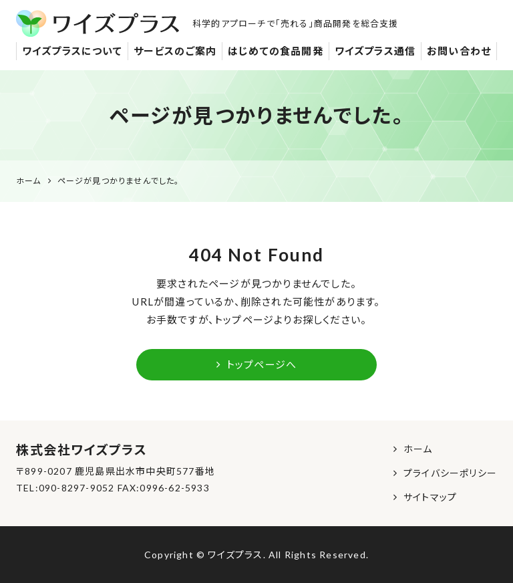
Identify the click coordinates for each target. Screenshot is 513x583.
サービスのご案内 (175, 51)
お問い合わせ (459, 51)
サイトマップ (430, 497)
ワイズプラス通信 (375, 51)
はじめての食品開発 (275, 51)
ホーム (418, 449)
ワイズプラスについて (72, 51)
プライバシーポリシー (450, 473)
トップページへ (256, 364)
